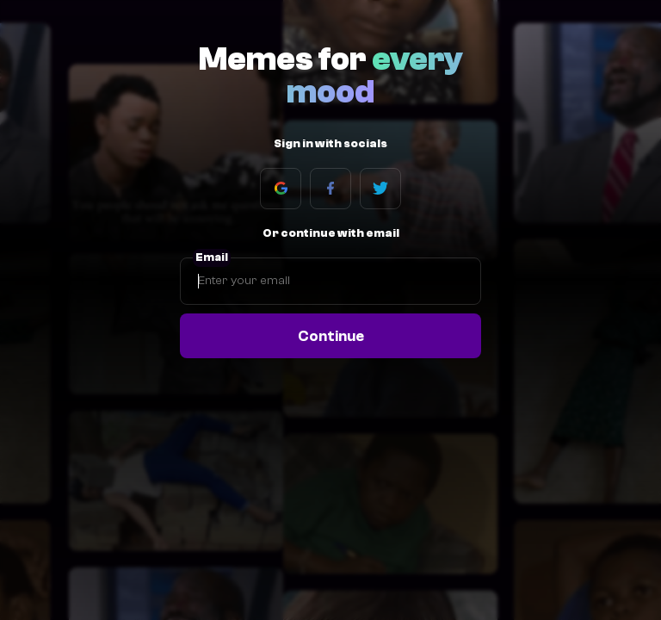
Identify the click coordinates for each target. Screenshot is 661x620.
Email (211, 257)
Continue (331, 335)
